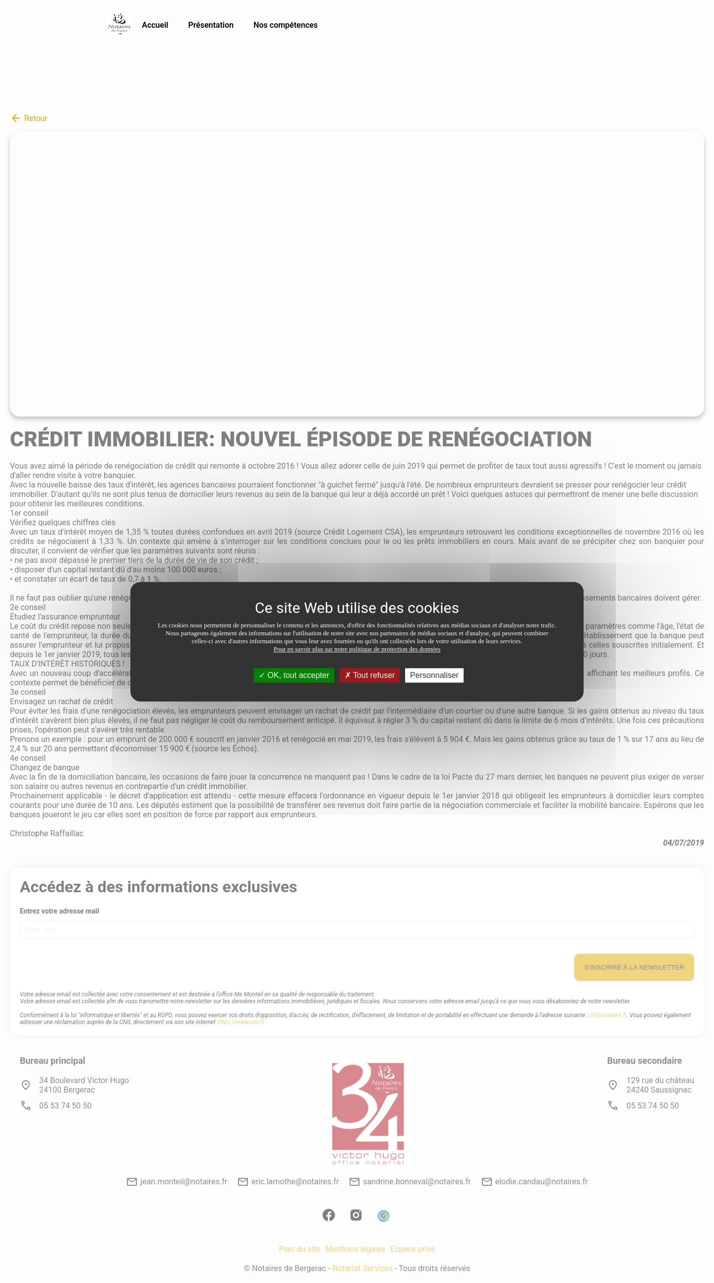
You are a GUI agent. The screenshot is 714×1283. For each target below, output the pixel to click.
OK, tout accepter (294, 675)
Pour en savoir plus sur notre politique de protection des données (357, 649)
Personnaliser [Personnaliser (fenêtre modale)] (434, 675)
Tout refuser (370, 675)
